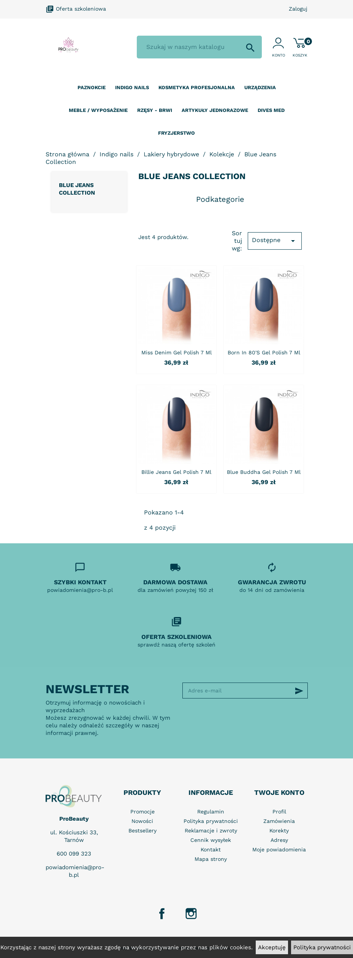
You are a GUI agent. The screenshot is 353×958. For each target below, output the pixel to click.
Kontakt (211, 849)
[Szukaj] (199, 47)
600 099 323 (74, 853)
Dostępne (275, 240)
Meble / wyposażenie (98, 110)
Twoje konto (279, 792)
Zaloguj (298, 9)
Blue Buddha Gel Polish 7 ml (264, 472)
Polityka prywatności (322, 947)
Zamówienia (279, 821)
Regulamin (210, 812)
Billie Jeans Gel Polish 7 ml (176, 472)
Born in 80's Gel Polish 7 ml (264, 352)
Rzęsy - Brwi (154, 110)
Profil (279, 812)
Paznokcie (92, 87)
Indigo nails (132, 87)
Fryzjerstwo (176, 133)
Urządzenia (260, 87)
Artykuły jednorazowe (215, 110)
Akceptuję (272, 947)
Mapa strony (211, 859)
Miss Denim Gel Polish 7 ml (176, 352)
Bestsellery (142, 830)
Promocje (142, 812)
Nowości (142, 821)
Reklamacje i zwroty (211, 830)
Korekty (279, 830)
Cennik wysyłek (210, 840)
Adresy (279, 840)
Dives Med (271, 110)
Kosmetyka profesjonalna (196, 87)
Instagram (191, 913)
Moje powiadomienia (279, 849)
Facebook (161, 913)
